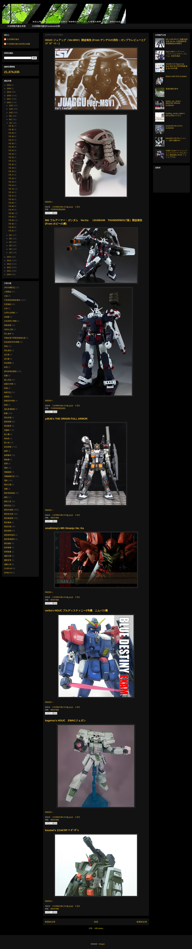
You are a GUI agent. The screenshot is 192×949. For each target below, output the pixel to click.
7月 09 (11, 203)
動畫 (6, 413)
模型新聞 (7, 531)
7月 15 (11, 182)
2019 (9, 92)
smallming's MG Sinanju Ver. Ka (64, 528)
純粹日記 (7, 392)
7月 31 (11, 126)
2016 (9, 102)
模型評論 (7, 526)
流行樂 (6, 359)
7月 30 (11, 130)
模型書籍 (7, 522)
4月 (10, 242)
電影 (6, 480)
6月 (10, 235)
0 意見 (77, 207)
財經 (6, 405)
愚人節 (6, 443)
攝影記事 (7, 556)
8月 (10, 119)
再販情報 (7, 325)
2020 (9, 88)
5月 (10, 239)
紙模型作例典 (9, 401)
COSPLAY (8, 568)
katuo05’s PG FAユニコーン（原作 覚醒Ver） (176, 139)
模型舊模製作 (9, 539)
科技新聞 (7, 363)
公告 (6, 308)
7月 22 (11, 157)
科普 (6, 367)
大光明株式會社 (58, 207)
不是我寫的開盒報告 (58, 209)
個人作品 (7, 380)
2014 (9, 260)
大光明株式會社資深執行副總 (18, 44)
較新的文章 (50, 922)
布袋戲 (6, 317)
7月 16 (11, 178)
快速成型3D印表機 (11, 342)
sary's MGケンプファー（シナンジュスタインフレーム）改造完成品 (176, 54)
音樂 (6, 376)
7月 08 (11, 206)
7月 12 (11, 192)
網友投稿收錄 (9, 493)
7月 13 (11, 189)
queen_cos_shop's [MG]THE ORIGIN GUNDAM (173, 103)
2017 (9, 99)
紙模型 (6, 397)
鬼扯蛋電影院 (9, 409)
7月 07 (11, 210)
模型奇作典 (8, 514)
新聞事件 (7, 455)
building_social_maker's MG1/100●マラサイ (175, 114)
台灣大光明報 (9, 313)
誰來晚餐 (7, 547)
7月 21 (11, 161)
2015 (9, 257)
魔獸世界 (7, 560)
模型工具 (7, 501)
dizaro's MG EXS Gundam (176, 76)
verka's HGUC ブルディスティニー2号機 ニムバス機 (76, 610)
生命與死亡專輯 (10, 321)
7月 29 (11, 133)
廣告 (6, 497)
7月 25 (11, 147)
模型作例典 (55, 518)
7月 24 (11, 150)
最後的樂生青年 (172, 89)
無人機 (6, 434)
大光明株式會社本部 (16, 26)
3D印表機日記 (9, 287)
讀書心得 (7, 564)
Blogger (102, 944)
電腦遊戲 (7, 472)
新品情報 (7, 447)
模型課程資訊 (9, 535)
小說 (6, 296)
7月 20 (11, 164)
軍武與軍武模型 (10, 371)
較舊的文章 (142, 922)
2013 (9, 264)
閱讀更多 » (49, 202)
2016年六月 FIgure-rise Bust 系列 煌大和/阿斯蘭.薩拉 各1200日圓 (177, 66)
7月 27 (11, 140)
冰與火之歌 (8, 329)
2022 (9, 85)
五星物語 (7, 304)
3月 (10, 246)
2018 (9, 96)
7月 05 (11, 217)
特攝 (6, 388)
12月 (11, 105)
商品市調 (7, 418)
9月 (10, 116)
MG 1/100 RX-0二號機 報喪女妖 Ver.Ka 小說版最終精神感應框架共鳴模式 (177, 41)
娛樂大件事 (8, 384)
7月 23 (11, 154)
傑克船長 (7, 426)
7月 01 (11, 231)
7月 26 (11, 143)
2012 (9, 267)
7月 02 (11, 227)
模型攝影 (7, 543)
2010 (9, 274)
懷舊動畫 (7, 552)
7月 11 (11, 196)
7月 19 (11, 168)
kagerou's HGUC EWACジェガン (65, 720)
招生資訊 (7, 350)
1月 (10, 253)
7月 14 (11, 185)
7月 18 (11, 171)
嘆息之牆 (7, 485)
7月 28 (11, 136)
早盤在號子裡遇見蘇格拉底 (15, 338)
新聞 (6, 451)
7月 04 (11, 220)
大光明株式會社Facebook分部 (46, 26)
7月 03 (11, 224)
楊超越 (6, 459)
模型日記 (7, 505)
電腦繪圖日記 (9, 476)
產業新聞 (7, 422)
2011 (9, 271)
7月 (10, 123)
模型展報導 (8, 518)
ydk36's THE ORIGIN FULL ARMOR (66, 418)
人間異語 (7, 292)
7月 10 (11, 199)
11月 (11, 109)
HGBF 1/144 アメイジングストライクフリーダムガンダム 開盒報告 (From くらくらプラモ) (176, 154)
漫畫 (6, 489)
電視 (6, 468)
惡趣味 (6, 430)
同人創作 (7, 334)
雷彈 (6, 464)
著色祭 (6, 438)
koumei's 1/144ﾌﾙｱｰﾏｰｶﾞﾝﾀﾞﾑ (62, 830)
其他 (6, 346)
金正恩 (6, 355)
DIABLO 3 (8, 573)
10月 (11, 113)
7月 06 (11, 213)
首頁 (96, 922)
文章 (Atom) (98, 928)
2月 (10, 249)
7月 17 (11, 175)
